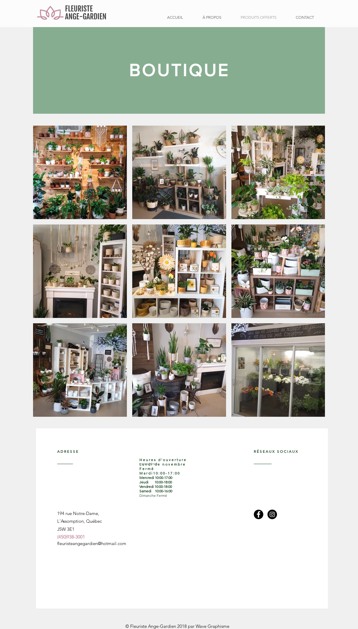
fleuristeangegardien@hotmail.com (91, 543)
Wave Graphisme (212, 626)
